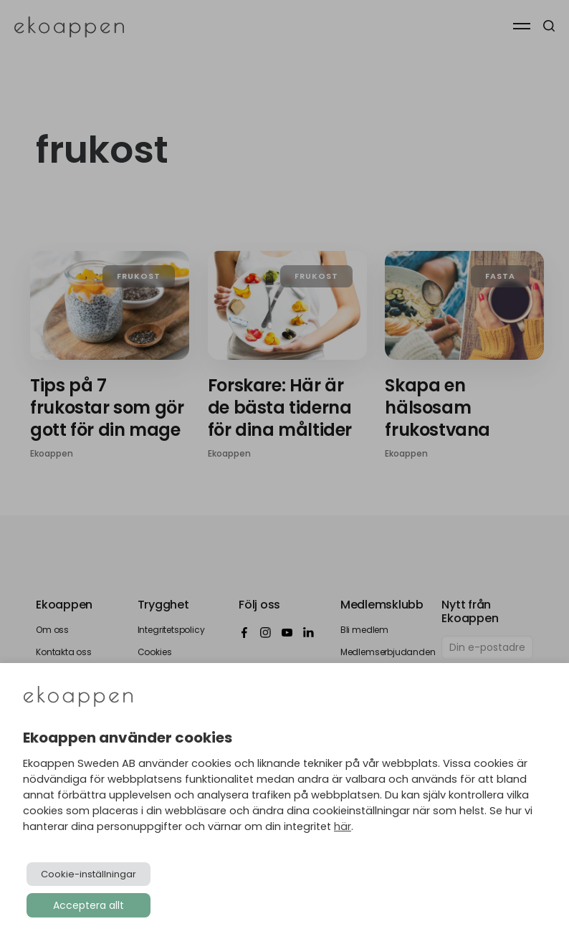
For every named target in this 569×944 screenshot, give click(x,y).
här (342, 826)
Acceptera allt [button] (88, 905)
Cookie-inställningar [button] (88, 874)
